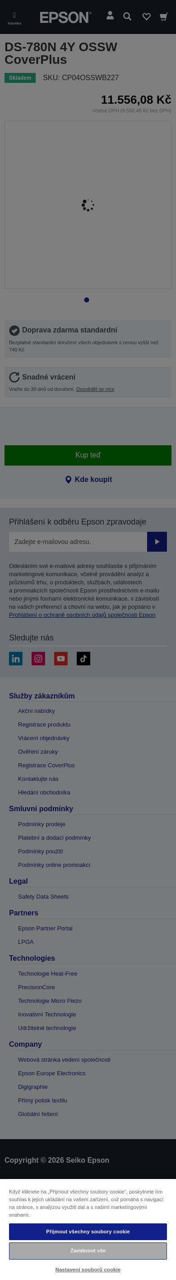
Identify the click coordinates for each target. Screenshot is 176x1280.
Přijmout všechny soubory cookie (88, 1231)
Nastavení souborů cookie (88, 1269)
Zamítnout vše (88, 1250)
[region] (88, 1229)
